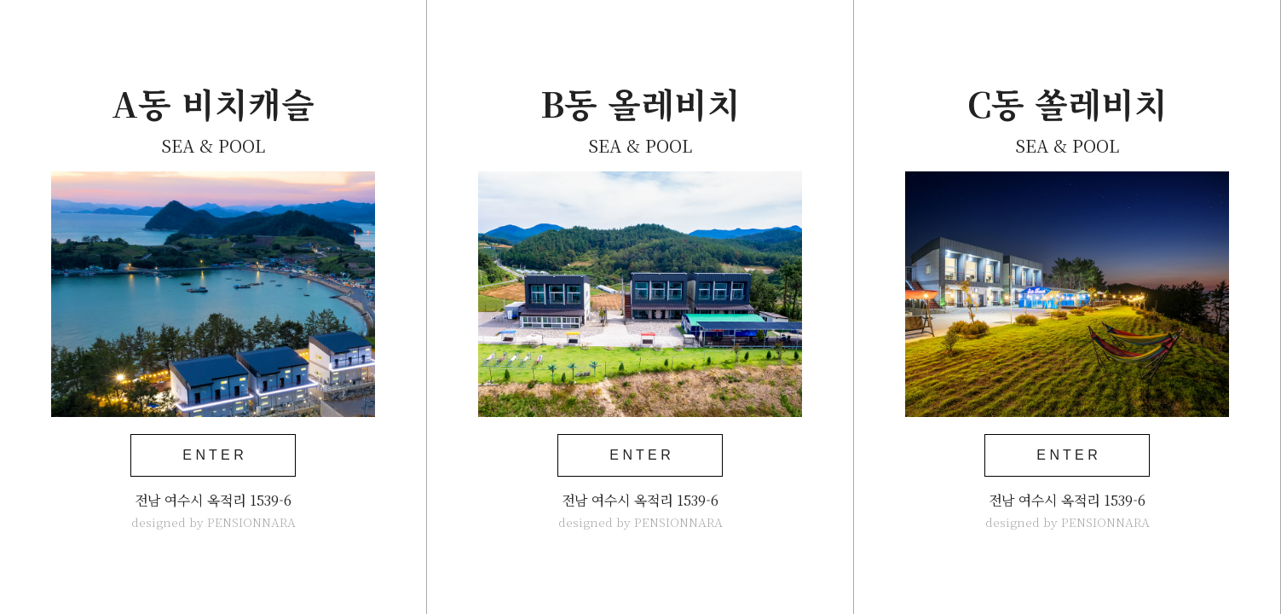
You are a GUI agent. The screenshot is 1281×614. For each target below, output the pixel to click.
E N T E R (212, 455)
